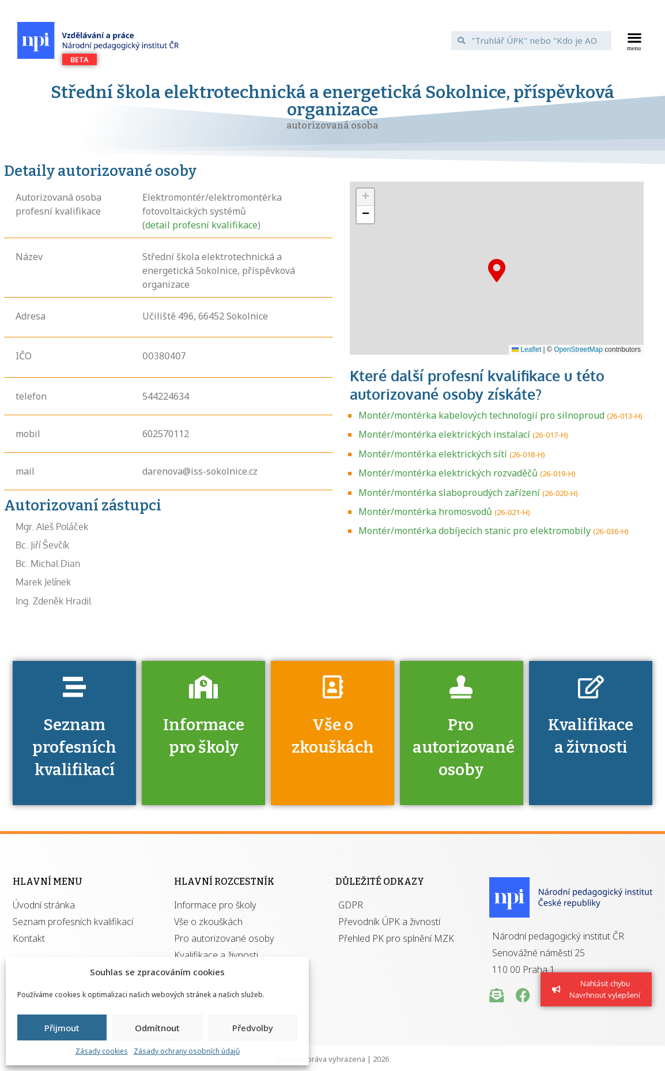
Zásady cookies (101, 1051)
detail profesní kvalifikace (201, 225)
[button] (634, 40)
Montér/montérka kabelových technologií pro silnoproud (481, 415)
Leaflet (526, 349)
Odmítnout (157, 1028)
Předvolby (252, 1028)
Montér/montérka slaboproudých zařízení (449, 492)
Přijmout (62, 1028)
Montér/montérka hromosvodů (425, 511)
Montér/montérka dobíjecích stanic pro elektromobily (474, 530)
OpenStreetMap (578, 349)
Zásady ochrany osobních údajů (187, 1051)
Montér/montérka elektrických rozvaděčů (448, 473)
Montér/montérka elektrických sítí (432, 454)
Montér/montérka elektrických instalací (444, 434)
